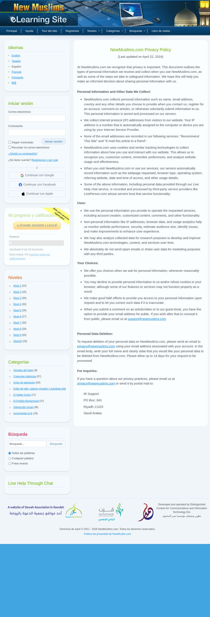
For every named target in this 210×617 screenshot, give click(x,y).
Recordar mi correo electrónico (28, 147)
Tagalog (16, 61)
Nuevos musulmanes (39, 15)
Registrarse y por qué (45, 160)
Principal (11, 30)
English (16, 55)
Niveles (93, 30)
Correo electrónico (19, 111)
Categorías (114, 30)
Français (16, 71)
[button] (10, 286)
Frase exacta (18, 463)
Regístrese (72, 30)
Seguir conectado (20, 142)
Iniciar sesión (53, 141)
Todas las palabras (21, 453)
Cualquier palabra (21, 458)
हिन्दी (14, 83)
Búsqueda (138, 30)
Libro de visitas (161, 30)
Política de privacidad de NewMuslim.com (107, 533)
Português (17, 77)
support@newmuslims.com (147, 319)
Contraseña (15, 126)
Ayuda (29, 30)
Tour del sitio (49, 30)
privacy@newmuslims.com (96, 346)
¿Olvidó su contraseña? (22, 153)
